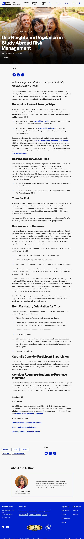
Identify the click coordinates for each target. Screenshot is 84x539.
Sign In (66, 3)
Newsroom (75, 514)
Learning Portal (59, 3)
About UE (64, 522)
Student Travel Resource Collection (29, 413)
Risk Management (66, 510)
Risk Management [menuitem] (17, 3)
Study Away (6, 453)
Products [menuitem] (26, 2)
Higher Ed (5, 449)
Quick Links (73, 3)
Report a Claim (51, 3)
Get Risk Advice (23, 511)
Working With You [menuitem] (34, 3)
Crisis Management (19, 453)
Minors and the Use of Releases (24, 427)
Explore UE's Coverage (35, 514)
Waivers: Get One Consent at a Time (26, 432)
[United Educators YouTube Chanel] (7, 527)
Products (64, 514)
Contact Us (75, 510)
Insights (25, 449)
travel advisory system (41, 121)
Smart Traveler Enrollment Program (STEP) (52, 140)
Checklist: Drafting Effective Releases (27, 423)
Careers (45, 514)
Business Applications (44, 511)
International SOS (19, 153)
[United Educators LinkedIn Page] (3, 527)
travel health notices (46, 128)
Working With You (66, 518)
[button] (14, 74)
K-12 (16, 449)
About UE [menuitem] (44, 3)
